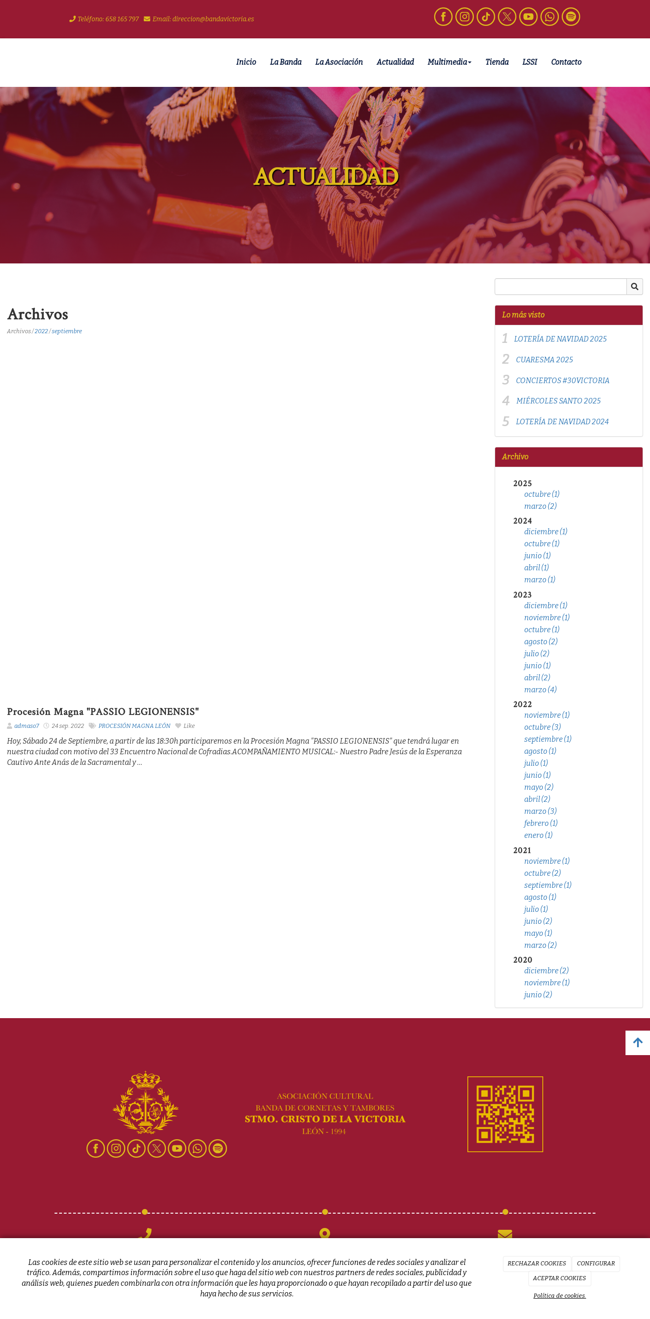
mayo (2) (538, 787)
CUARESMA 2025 (544, 359)
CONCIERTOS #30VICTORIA (563, 380)
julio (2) (536, 653)
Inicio (246, 62)
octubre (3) (542, 727)
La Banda (285, 62)
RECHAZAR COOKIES (537, 1263)
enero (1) (538, 835)
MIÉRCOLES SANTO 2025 (558, 401)
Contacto (566, 62)
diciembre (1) (545, 531)
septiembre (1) (547, 739)
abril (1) (536, 567)
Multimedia (450, 62)
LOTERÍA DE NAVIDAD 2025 (560, 339)
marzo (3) (540, 811)
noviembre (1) (547, 617)
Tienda (497, 62)
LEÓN (163, 725)
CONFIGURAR (596, 1263)
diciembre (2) (546, 970)
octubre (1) (541, 494)
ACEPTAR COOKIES (559, 1278)
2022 (41, 331)
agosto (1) (540, 751)
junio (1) (537, 555)
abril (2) (537, 677)
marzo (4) (540, 689)
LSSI (529, 62)
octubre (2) (542, 873)
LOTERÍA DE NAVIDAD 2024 (562, 421)
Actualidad (395, 62)
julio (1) (536, 763)
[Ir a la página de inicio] (52, 62)
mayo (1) (538, 933)
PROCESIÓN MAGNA (126, 725)
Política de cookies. (559, 1295)
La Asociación (339, 62)
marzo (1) (539, 579)
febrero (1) (541, 823)
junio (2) (538, 921)
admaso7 (26, 725)
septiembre (67, 331)
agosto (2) (541, 641)
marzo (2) (540, 506)
